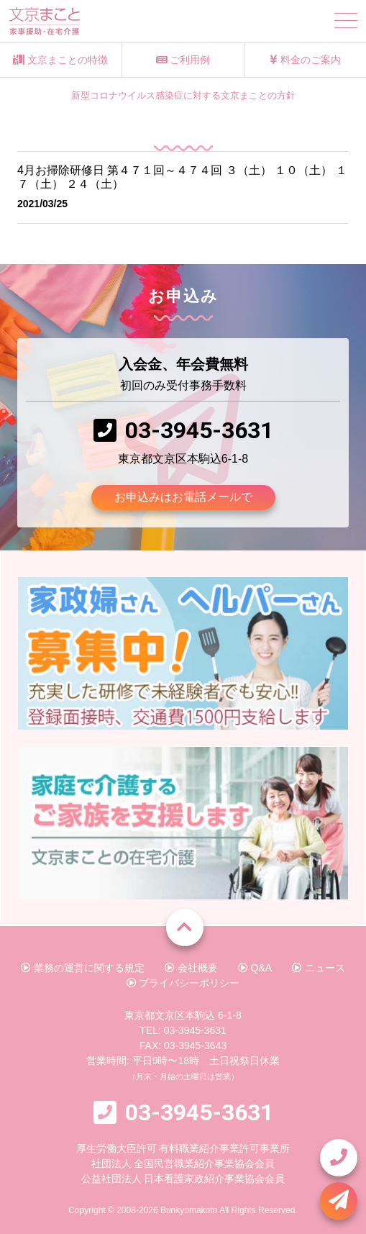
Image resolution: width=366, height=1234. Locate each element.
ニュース (318, 968)
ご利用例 (183, 59)
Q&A (255, 968)
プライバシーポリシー (183, 983)
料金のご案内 (305, 59)
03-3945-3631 (199, 430)
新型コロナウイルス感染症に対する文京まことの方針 (183, 96)
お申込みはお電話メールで (183, 497)
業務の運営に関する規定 (83, 968)
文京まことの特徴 (60, 59)
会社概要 (191, 968)
